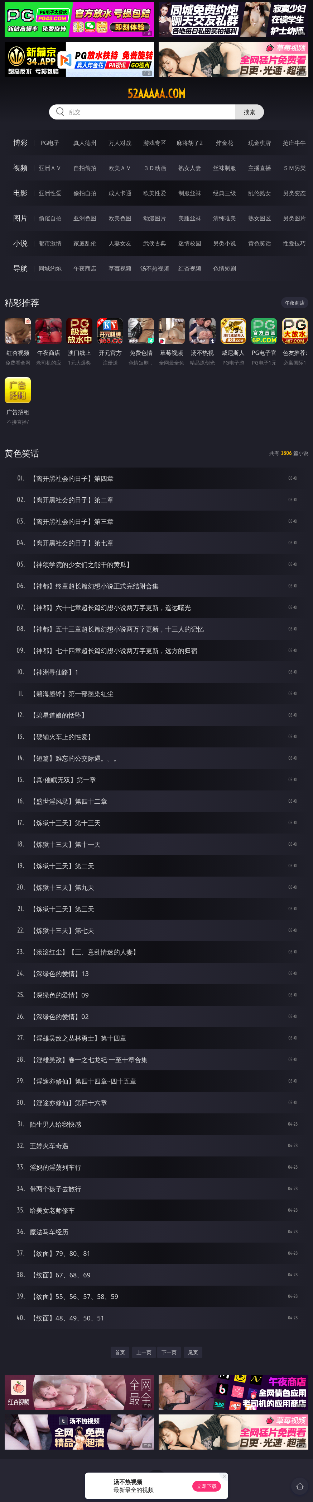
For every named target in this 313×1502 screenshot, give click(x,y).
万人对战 (120, 143)
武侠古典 (154, 243)
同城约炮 (50, 268)
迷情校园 (189, 243)
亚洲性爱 (50, 193)
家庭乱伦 (84, 243)
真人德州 (84, 143)
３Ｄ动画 (154, 168)
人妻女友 (120, 243)
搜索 (249, 112)
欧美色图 (120, 218)
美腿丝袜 (189, 218)
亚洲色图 (84, 218)
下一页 (169, 1352)
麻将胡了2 (190, 143)
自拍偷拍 (84, 168)
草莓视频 (120, 268)
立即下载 (207, 1486)
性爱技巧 (294, 243)
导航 (20, 268)
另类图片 (294, 218)
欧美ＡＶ (120, 168)
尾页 (193, 1352)
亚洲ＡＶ (50, 168)
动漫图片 (154, 218)
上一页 (143, 1352)
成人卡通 (120, 193)
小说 (20, 243)
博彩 (20, 142)
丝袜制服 (224, 168)
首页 (120, 1352)
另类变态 (294, 193)
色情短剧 (224, 268)
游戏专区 (154, 143)
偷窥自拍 (50, 218)
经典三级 (224, 193)
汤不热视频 (154, 268)
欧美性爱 (154, 193)
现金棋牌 (259, 143)
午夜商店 (84, 268)
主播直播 (259, 168)
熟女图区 (259, 218)
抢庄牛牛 (294, 143)
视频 (20, 168)
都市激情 (50, 243)
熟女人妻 (189, 168)
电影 (20, 193)
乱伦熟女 (259, 193)
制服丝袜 (189, 193)
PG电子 (49, 143)
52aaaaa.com (156, 93)
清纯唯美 (224, 218)
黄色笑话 (259, 243)
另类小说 (224, 243)
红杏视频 (189, 268)
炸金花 (224, 143)
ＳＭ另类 (294, 168)
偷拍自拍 (84, 193)
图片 (20, 218)
